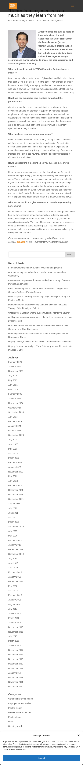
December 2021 (15, 490)
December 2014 (15, 650)
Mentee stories (15, 708)
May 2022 (12, 476)
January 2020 (14, 545)
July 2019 (12, 558)
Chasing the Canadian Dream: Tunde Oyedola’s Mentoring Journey (39, 313)
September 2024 (16, 412)
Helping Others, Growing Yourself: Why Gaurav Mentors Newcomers (40, 341)
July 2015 (12, 636)
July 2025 (12, 375)
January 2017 (14, 613)
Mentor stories (49, 20)
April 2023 (13, 453)
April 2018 (13, 590)
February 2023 (15, 462)
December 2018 (15, 581)
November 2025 (15, 371)
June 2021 (13, 513)
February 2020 (15, 540)
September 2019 (16, 554)
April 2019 (13, 567)
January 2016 (14, 622)
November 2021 (15, 494)
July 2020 (12, 531)
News (59, 20)
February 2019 (15, 572)
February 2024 (15, 421)
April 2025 (13, 385)
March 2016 (13, 618)
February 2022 (15, 485)
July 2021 (12, 508)
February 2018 (15, 595)
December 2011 (15, 677)
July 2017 (12, 609)
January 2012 (14, 673)
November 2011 (15, 682)
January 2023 (14, 467)
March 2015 (13, 641)
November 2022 (15, 472)
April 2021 (13, 517)
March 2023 (13, 458)
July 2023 (12, 439)
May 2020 (12, 536)
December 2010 (15, 686)
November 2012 (15, 668)
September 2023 (16, 435)
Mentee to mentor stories (19, 712)
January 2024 (14, 426)
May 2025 (12, 380)
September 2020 (16, 526)
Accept (41, 758)
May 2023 (12, 449)
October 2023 (14, 430)
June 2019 (13, 563)
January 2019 (14, 577)
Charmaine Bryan (19, 20)
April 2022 (13, 481)
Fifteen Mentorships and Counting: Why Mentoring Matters (35, 268)
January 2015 (14, 645)
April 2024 (13, 417)
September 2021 (16, 499)
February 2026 (15, 362)
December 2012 (15, 664)
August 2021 (14, 503)
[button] (78, 735)
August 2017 (14, 604)
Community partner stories (20, 699)
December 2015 (15, 627)
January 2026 (14, 366)
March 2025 (13, 389)
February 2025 (15, 394)
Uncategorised (15, 726)
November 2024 (15, 403)
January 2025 (14, 398)
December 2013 (15, 659)
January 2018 (14, 600)
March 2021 (13, 522)
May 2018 (12, 586)
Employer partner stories (19, 703)
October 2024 (14, 408)
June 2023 (13, 444)
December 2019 (15, 549)
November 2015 (15, 632)
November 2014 (15, 654)
